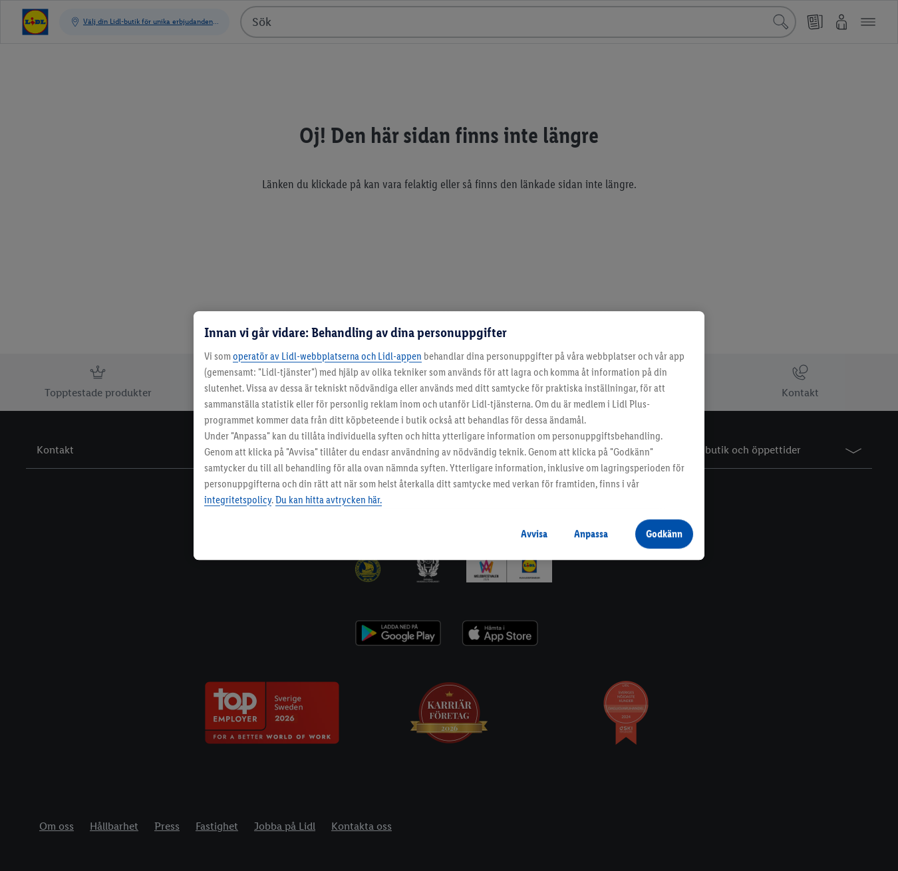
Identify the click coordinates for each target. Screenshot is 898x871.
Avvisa (534, 533)
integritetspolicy (237, 499)
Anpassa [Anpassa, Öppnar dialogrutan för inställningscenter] (591, 533)
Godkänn (664, 533)
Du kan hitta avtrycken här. (328, 499)
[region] (449, 435)
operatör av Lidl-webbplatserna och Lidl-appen (327, 356)
